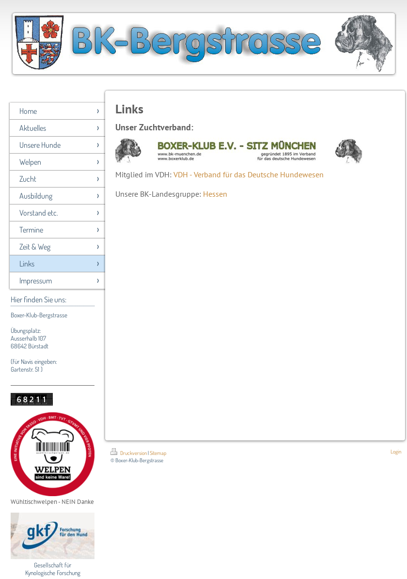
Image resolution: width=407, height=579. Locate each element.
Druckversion (129, 453)
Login (396, 451)
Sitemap (158, 453)
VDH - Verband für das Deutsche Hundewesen (248, 174)
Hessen (215, 194)
